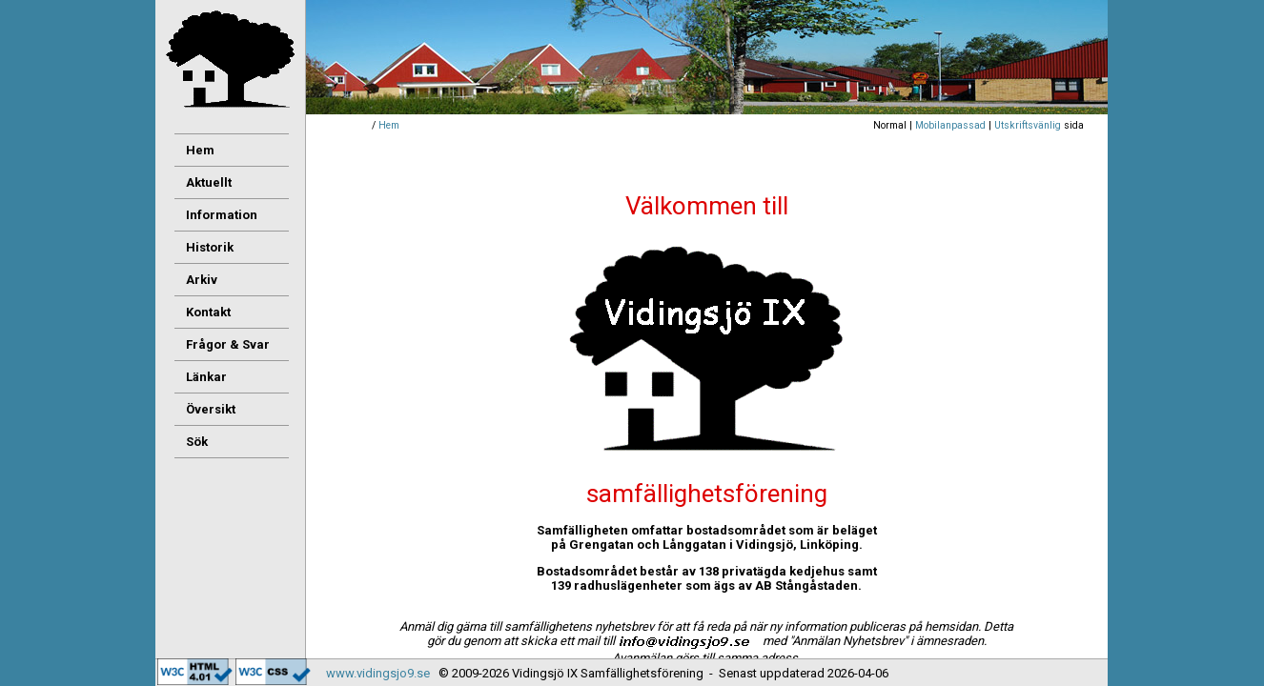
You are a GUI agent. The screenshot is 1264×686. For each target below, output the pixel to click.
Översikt (210, 409)
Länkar (206, 377)
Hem (388, 125)
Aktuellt (209, 182)
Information (221, 215)
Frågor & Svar (228, 344)
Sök (197, 441)
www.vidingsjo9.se (378, 673)
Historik (210, 247)
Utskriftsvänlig (1027, 125)
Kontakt (208, 312)
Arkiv (201, 279)
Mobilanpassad (950, 125)
